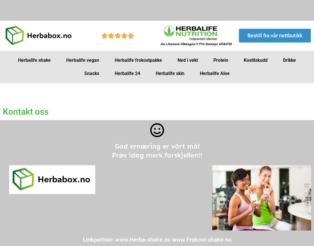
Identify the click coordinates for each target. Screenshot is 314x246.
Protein (220, 60)
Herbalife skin (170, 73)
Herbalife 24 (127, 73)
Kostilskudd (256, 60)
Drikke (289, 60)
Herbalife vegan (82, 60)
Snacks (91, 73)
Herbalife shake (34, 60)
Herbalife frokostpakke (138, 60)
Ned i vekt (188, 60)
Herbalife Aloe (215, 73)
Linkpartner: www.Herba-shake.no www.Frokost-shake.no (157, 239)
